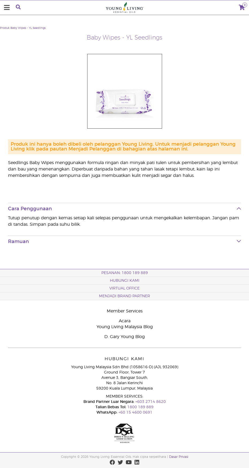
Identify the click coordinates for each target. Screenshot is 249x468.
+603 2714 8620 (150, 402)
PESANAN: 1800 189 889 (124, 273)
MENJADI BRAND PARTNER (124, 296)
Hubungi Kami (124, 281)
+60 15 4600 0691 (135, 412)
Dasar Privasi (178, 456)
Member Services (125, 311)
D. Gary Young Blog (124, 337)
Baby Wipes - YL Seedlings (28, 28)
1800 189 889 (140, 407)
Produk (5, 28)
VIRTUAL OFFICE (124, 288)
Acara (125, 321)
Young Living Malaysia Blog (125, 327)
